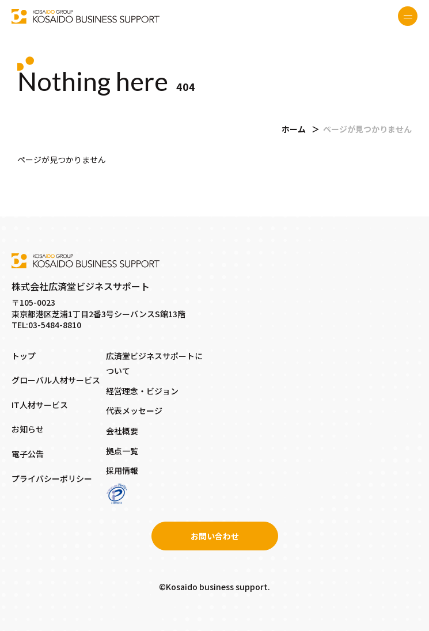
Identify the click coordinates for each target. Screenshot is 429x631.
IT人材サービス (40, 404)
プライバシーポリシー (52, 478)
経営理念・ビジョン (142, 391)
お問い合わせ (215, 536)
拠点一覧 (122, 451)
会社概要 (122, 430)
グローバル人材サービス (56, 380)
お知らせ (28, 429)
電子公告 (28, 453)
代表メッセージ (134, 410)
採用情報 (122, 470)
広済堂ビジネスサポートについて (154, 363)
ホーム (294, 129)
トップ (24, 356)
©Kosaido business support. (214, 586)
